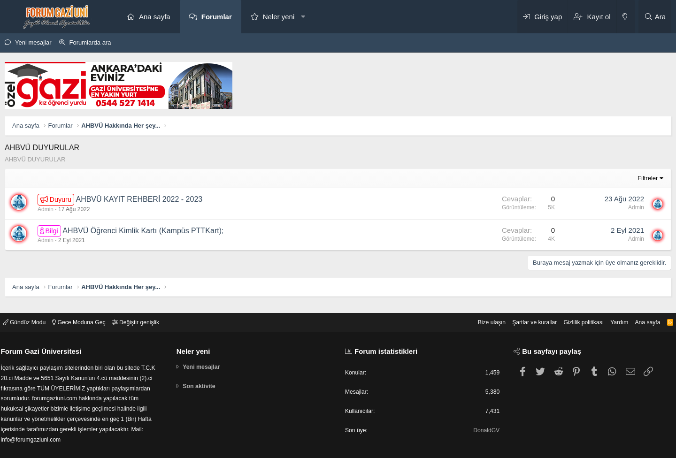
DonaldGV (483, 425)
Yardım (612, 316)
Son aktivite (202, 380)
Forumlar (216, 17)
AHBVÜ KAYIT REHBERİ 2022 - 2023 (139, 199)
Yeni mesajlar (33, 42)
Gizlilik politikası (574, 316)
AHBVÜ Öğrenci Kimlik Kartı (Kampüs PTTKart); (142, 231)
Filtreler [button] (648, 178)
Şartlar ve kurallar (522, 316)
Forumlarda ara (90, 42)
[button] (303, 16)
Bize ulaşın (476, 316)
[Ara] (654, 16)
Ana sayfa (154, 17)
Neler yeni (279, 17)
